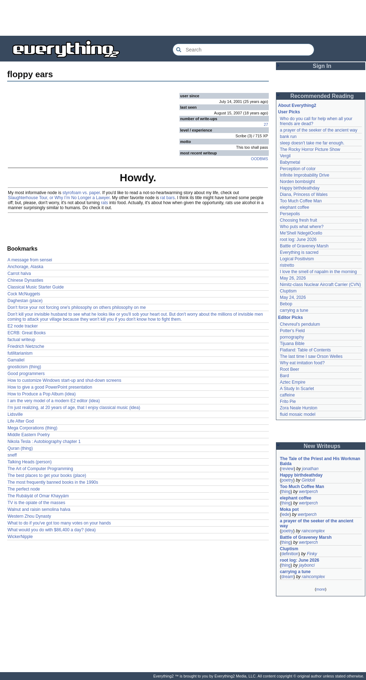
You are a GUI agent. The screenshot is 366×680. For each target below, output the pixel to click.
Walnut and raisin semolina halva (39, 509)
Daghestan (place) (25, 300)
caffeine (287, 395)
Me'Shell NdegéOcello (301, 233)
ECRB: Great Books (27, 332)
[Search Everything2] (243, 50)
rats (104, 202)
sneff (12, 455)
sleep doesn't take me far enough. (312, 143)
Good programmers (26, 373)
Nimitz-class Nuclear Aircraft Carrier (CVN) (320, 284)
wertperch (308, 491)
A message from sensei (30, 259)
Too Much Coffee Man (301, 200)
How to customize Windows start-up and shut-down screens (64, 380)
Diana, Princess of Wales (304, 194)
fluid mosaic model (297, 414)
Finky (312, 553)
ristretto (287, 265)
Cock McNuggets (24, 293)
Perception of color (298, 168)
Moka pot (289, 509)
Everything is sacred (299, 252)
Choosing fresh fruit (298, 220)
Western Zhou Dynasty (29, 516)
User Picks (289, 111)
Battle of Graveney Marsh (304, 245)
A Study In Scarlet (297, 388)
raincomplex (313, 530)
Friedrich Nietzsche (26, 346)
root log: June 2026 (298, 239)
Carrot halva (19, 273)
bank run (288, 136)
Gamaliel (16, 360)
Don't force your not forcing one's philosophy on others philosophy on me (77, 307)
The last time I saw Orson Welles (311, 356)
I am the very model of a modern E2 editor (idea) (54, 400)
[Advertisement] (183, 18)
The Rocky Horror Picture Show (310, 149)
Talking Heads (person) (29, 461)
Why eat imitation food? (302, 362)
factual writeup (21, 339)
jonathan (310, 468)
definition (289, 553)
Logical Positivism (297, 258)
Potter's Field (292, 330)
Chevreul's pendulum (300, 324)
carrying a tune (294, 310)
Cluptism (288, 291)
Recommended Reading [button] (322, 96)
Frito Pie (288, 401)
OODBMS (259, 159)
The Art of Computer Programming (40, 468)
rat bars (167, 197)
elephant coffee (294, 207)
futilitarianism (20, 353)
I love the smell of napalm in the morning (318, 271)
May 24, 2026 (293, 297)
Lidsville (15, 414)
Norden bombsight (297, 181)
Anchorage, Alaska (25, 266)
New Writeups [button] (322, 446)
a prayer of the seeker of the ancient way (318, 130)
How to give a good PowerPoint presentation (50, 387)
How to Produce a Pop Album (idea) (42, 393)
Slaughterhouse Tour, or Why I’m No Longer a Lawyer (59, 197)
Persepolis (290, 213)
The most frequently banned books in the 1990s (53, 482)
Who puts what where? (301, 226)
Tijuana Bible (292, 343)
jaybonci (307, 565)
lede (285, 514)
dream (287, 576)
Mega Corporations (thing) (32, 427)
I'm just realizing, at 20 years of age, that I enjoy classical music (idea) (74, 407)
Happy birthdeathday (300, 188)
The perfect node (24, 489)
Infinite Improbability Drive (304, 175)
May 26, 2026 (293, 278)
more (320, 589)
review (287, 468)
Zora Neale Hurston (298, 407)
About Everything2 (297, 105)
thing (286, 491)
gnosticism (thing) (24, 366)
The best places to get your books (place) (47, 475)
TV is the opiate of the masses (36, 502)
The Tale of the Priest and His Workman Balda (320, 461)
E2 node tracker (23, 326)
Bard (284, 375)
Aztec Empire (292, 382)
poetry (287, 480)
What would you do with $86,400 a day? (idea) (52, 529)
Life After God (21, 421)
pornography (292, 337)
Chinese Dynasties (25, 280)
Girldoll (308, 480)
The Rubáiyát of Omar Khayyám (38, 495)
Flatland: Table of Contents (305, 350)
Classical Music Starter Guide (36, 287)
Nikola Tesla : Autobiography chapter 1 (44, 441)
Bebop (286, 303)
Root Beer (289, 369)
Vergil (285, 155)
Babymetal (290, 162)
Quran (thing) (20, 448)
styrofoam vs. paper (81, 192)
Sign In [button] (322, 66)
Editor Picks (290, 317)
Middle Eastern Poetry (29, 434)
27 (266, 124)
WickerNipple (20, 536)
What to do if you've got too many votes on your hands (59, 523)
